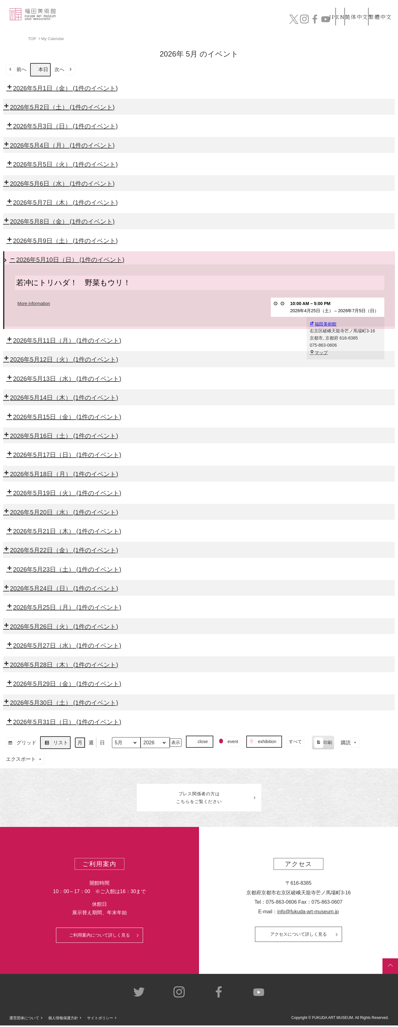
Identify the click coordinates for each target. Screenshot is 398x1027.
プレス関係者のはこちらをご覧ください (199, 798)
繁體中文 (379, 9)
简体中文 (349, 9)
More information (33, 303)
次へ (64, 69)
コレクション (184, 21)
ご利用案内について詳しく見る (99, 936)
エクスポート (25, 759)
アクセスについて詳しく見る (298, 935)
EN (327, 9)
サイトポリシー (100, 1019)
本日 (40, 69)
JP (307, 9)
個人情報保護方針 (63, 1019)
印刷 (323, 743)
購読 (350, 742)
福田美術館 (323, 323)
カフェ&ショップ (304, 21)
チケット (375, 21)
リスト (55, 743)
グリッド (21, 743)
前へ (16, 69)
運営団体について (24, 1019)
